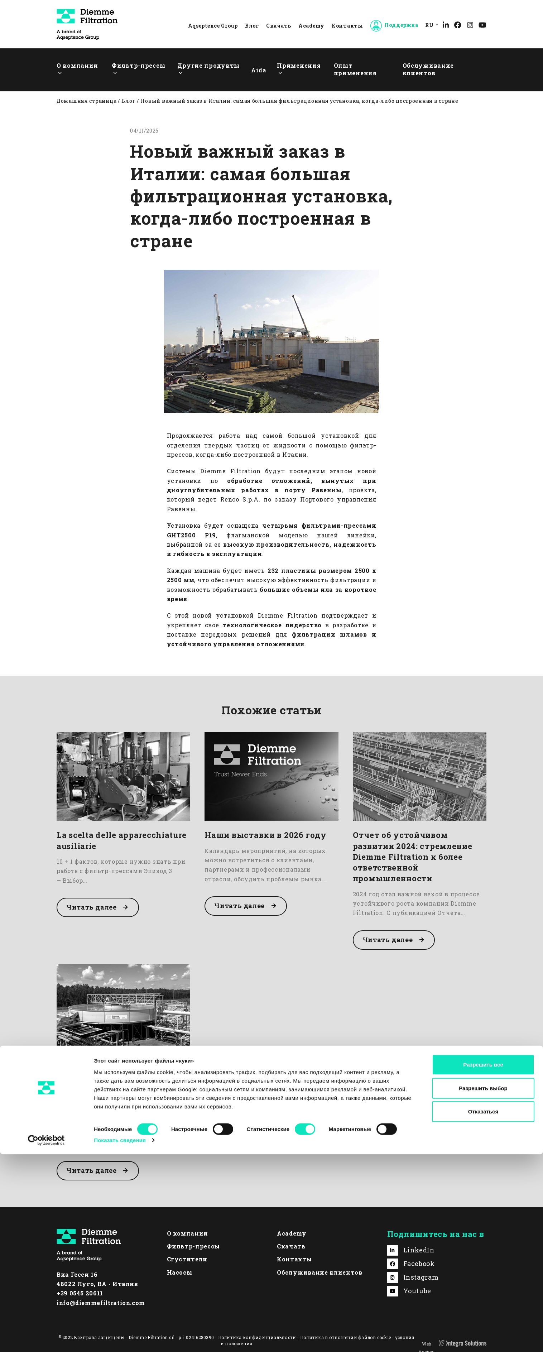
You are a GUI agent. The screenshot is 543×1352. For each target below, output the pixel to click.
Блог (252, 25)
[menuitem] (430, 25)
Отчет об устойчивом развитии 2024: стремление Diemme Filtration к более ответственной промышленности (412, 856)
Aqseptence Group (213, 25)
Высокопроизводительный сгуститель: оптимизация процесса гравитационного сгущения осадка (116, 1083)
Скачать (278, 25)
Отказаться (483, 1309)
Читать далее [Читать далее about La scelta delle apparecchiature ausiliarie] (91, 907)
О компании (187, 1233)
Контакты (347, 25)
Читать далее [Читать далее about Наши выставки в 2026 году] (239, 905)
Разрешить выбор (483, 1286)
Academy (311, 25)
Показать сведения (120, 1338)
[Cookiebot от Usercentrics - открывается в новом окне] (46, 1338)
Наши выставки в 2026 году (265, 835)
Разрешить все (483, 1262)
